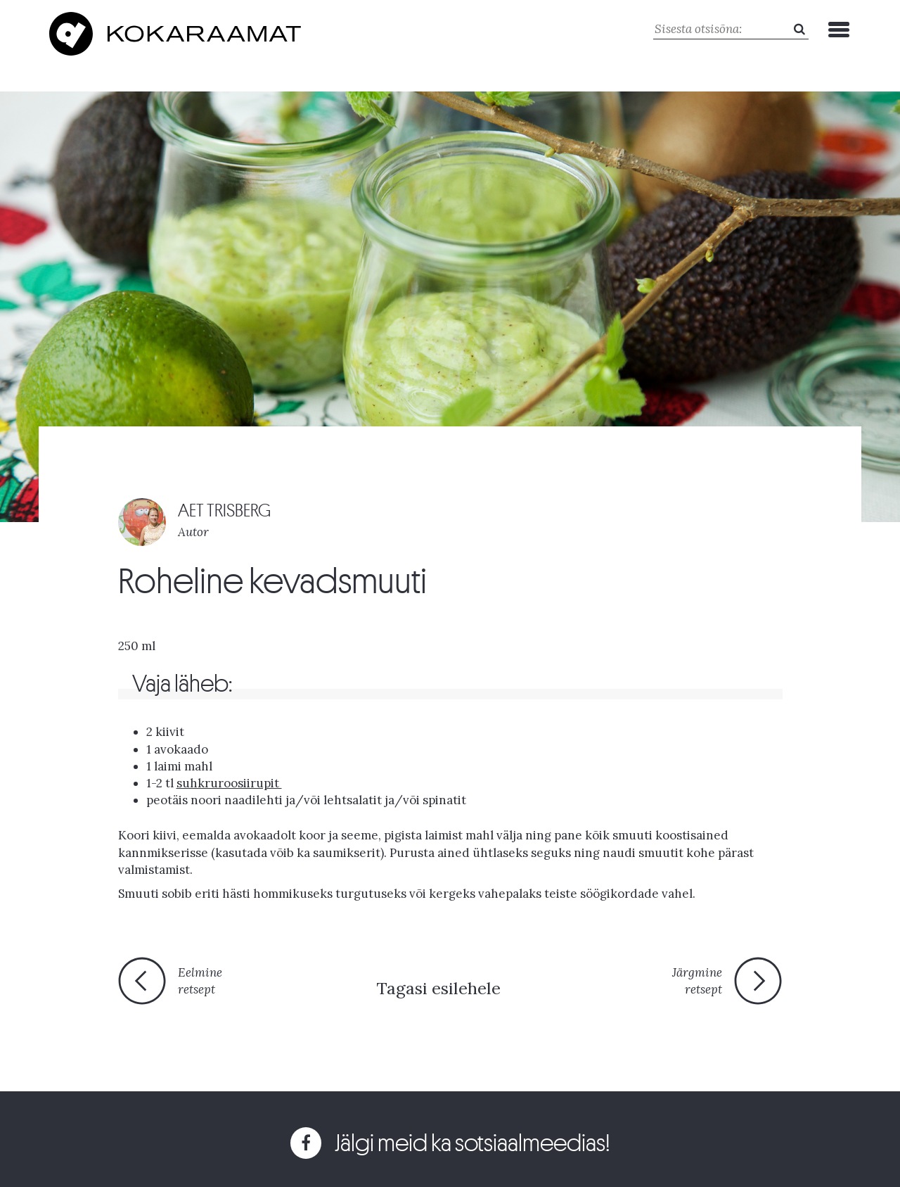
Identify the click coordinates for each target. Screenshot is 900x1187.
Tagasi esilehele (438, 988)
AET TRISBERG (224, 510)
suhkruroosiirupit (229, 783)
